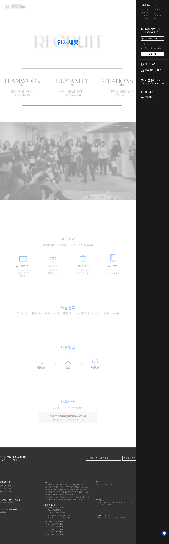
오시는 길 (145, 19)
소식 (155, 19)
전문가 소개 (146, 13)
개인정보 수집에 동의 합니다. (152, 48)
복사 (158, 81)
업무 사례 (157, 10)
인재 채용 (145, 16)
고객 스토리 (157, 16)
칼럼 (155, 13)
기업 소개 (145, 10)
